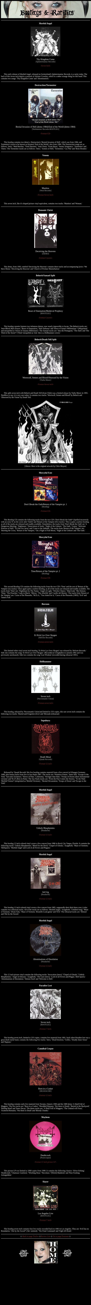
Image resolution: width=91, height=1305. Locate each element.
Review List (45, 1236)
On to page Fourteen (61, 1236)
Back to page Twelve (30, 1236)
